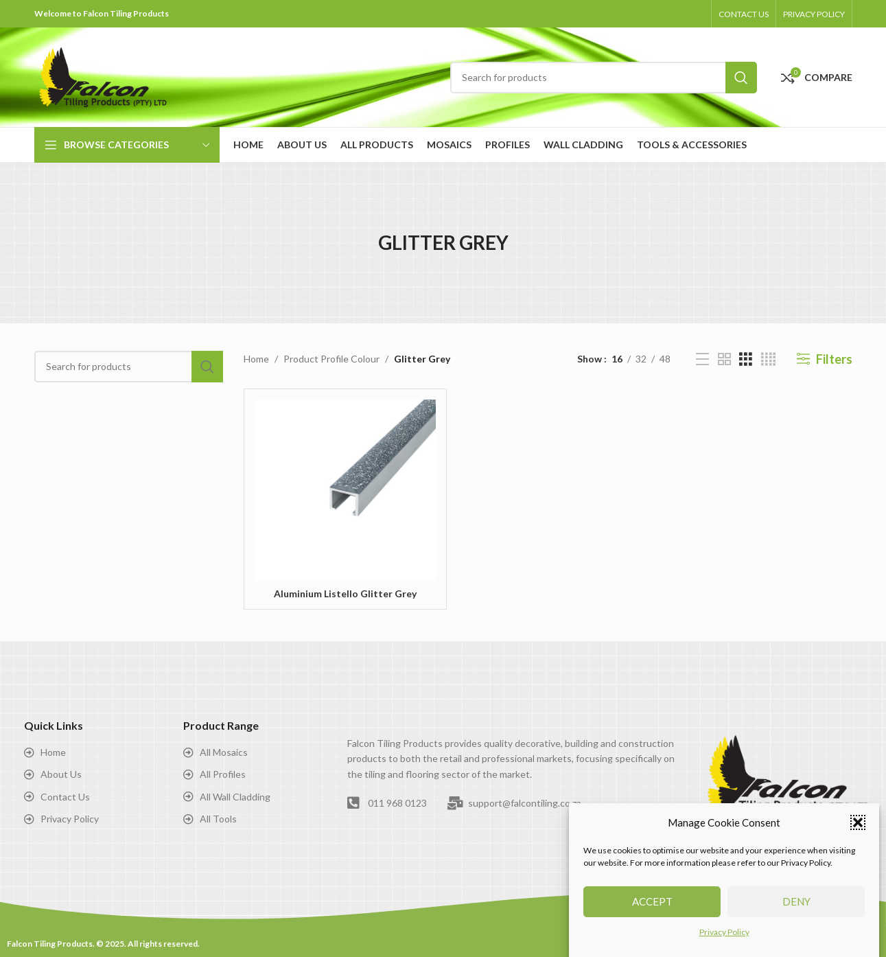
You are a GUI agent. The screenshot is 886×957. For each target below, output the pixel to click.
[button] (858, 823)
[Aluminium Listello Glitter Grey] (345, 490)
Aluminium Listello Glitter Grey (345, 593)
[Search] (603, 77)
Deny (796, 902)
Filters (834, 359)
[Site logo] (103, 76)
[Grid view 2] (724, 359)
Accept (652, 902)
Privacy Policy (724, 932)
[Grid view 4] (768, 359)
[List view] (702, 359)
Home (256, 359)
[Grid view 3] (745, 359)
